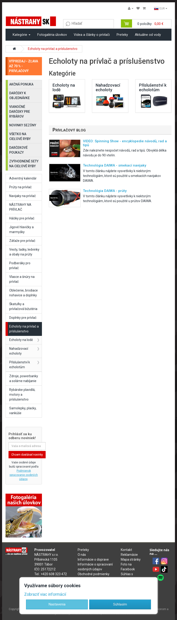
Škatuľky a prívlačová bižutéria (23, 306)
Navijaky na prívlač (22, 196)
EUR (160, 8)
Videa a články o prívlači (92, 35)
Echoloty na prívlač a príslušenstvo (52, 49)
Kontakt (126, 550)
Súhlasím (120, 604)
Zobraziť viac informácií (45, 594)
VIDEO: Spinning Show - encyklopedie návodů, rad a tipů (125, 143)
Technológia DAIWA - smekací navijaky (114, 165)
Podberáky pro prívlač (19, 265)
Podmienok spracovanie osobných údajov (23, 475)
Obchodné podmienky (93, 574)
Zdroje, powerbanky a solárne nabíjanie (23, 378)
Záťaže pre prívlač (22, 241)
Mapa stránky (131, 559)
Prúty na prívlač (20, 187)
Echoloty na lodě (21, 340)
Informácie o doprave (93, 559)
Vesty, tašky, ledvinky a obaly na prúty (24, 252)
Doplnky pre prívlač (22, 317)
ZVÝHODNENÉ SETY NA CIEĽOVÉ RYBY (23, 163)
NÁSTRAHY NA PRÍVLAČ (20, 207)
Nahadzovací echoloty (18, 351)
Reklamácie (129, 554)
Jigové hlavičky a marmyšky (21, 229)
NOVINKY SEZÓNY (22, 125)
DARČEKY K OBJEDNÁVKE (19, 95)
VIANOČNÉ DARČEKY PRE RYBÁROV (19, 111)
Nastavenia (57, 604)
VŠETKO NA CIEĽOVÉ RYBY (20, 136)
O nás (82, 554)
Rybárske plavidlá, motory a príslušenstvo (22, 394)
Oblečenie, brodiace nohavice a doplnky (23, 293)
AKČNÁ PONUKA (21, 84)
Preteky (122, 35)
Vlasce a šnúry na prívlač (22, 279)
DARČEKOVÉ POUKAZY (18, 150)
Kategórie (21, 35)
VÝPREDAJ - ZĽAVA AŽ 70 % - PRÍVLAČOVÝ (23, 66)
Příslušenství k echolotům (19, 364)
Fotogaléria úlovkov (52, 35)
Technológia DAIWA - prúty (105, 191)
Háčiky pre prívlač (21, 218)
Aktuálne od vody (148, 35)
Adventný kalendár (23, 178)
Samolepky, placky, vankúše (22, 410)
